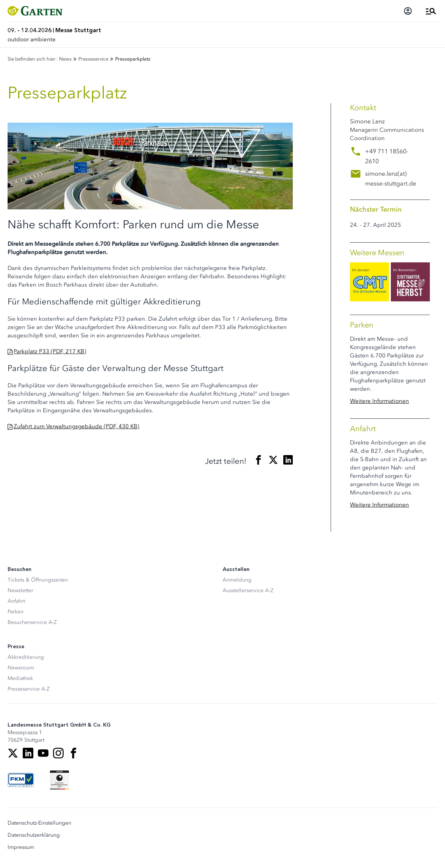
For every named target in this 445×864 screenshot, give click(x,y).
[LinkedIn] (28, 753)
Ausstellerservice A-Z (248, 590)
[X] (13, 753)
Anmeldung (237, 580)
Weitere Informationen (379, 401)
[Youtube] (43, 753)
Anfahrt (16, 601)
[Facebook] (73, 753)
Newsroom (21, 667)
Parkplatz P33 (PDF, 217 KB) (50, 351)
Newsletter (20, 590)
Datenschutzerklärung (34, 835)
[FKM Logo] (21, 779)
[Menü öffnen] (430, 11)
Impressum (21, 847)
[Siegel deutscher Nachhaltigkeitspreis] (59, 779)
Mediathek (20, 678)
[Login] (407, 11)
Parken (15, 611)
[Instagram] (58, 753)
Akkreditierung (26, 657)
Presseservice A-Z (29, 689)
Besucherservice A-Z (32, 622)
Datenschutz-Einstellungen (39, 823)
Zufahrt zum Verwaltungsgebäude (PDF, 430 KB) (76, 426)
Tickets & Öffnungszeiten (38, 580)
